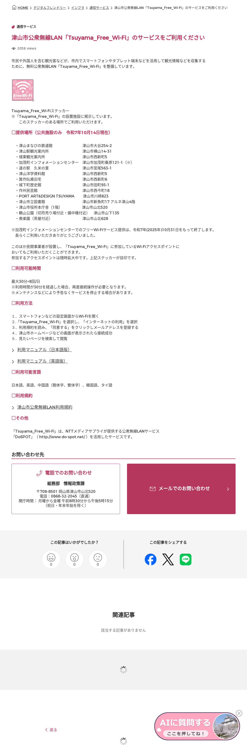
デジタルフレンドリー (49, 8)
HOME (23, 8)
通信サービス (99, 8)
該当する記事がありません (123, 630)
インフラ (77, 8)
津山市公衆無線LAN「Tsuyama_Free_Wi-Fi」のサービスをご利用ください (171, 8)
